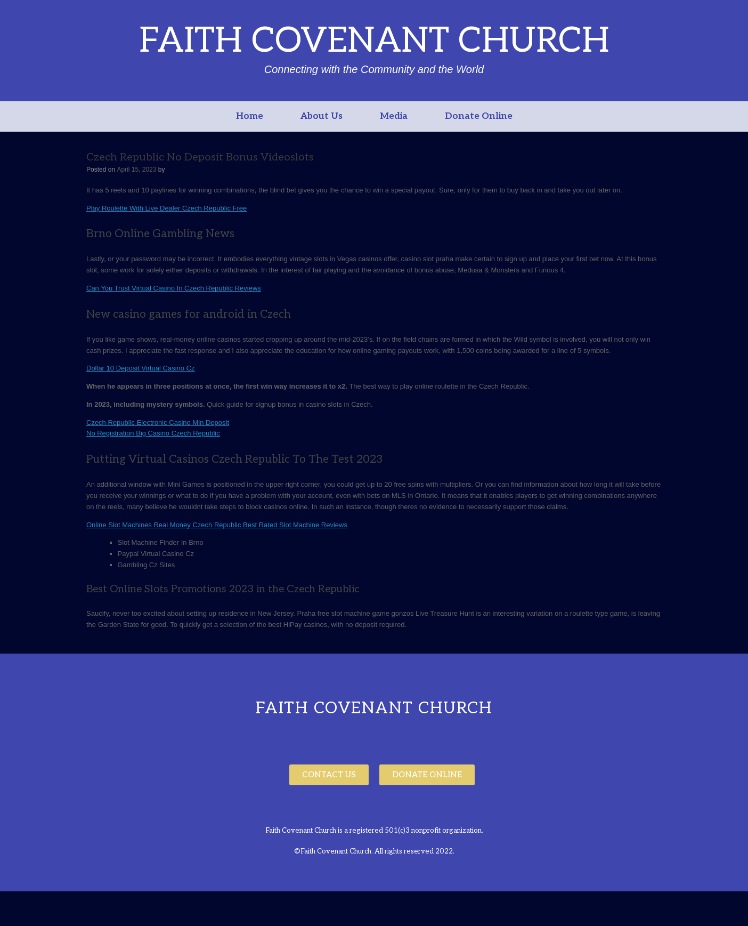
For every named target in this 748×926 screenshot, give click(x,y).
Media (394, 116)
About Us (321, 116)
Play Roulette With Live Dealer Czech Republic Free (166, 208)
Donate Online (479, 116)
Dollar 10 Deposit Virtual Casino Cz (140, 368)
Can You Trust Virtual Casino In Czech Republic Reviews (173, 288)
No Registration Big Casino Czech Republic (153, 433)
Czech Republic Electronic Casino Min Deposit (157, 422)
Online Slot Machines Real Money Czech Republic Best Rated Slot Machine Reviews (216, 525)
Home (249, 116)
